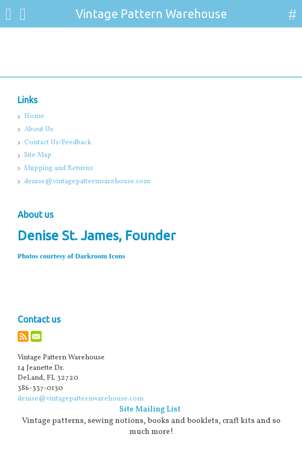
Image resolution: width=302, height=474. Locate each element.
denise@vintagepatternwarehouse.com (81, 398)
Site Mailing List (150, 409)
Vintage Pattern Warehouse (151, 13)
